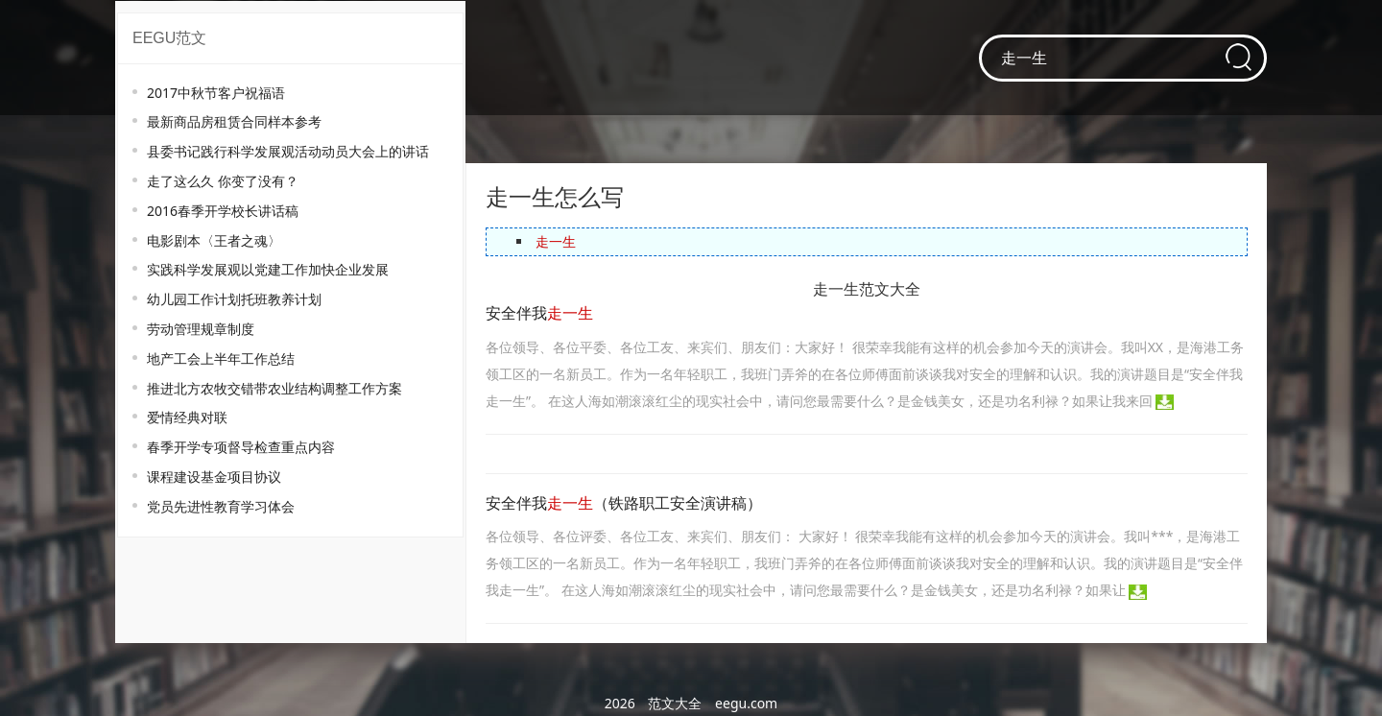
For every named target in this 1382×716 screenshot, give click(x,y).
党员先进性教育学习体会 (221, 506)
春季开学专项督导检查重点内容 (241, 447)
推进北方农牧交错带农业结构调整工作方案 (274, 388)
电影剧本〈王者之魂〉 (214, 240)
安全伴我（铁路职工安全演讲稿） (624, 503)
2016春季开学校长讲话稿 (222, 211)
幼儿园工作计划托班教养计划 (234, 299)
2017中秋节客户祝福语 (216, 93)
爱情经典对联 (187, 417)
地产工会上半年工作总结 (221, 358)
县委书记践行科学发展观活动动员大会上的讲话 (288, 151)
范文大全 (675, 703)
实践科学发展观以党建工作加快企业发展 (268, 269)
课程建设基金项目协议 (214, 476)
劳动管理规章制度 (200, 329)
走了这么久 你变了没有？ (222, 181)
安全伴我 (539, 313)
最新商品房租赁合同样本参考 (234, 121)
